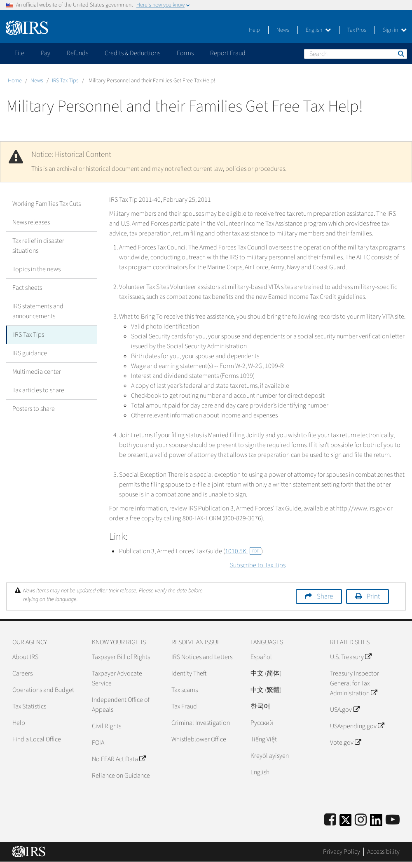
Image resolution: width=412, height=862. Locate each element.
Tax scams (184, 689)
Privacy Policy (341, 852)
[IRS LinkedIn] (376, 823)
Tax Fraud (184, 706)
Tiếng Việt (263, 739)
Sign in (395, 30)
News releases (31, 222)
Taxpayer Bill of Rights (121, 657)
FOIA (98, 742)
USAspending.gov (357, 726)
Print (373, 596)
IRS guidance (29, 353)
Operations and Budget (43, 689)
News (282, 30)
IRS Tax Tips (65, 81)
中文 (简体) (265, 673)
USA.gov (344, 709)
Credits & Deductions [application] (132, 53)
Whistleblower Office (198, 739)
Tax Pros (356, 30)
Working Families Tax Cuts (46, 203)
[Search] (355, 54)
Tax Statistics (29, 706)
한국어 (260, 706)
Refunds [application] (77, 53)
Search (400, 53)
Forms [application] (185, 53)
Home (15, 81)
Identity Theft (188, 673)
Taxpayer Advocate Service (117, 678)
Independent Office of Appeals (121, 704)
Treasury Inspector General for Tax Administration (354, 683)
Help (254, 30)
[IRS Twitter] (345, 823)
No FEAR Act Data (118, 759)
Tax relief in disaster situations (38, 245)
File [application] (19, 53)
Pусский (261, 722)
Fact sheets (27, 287)
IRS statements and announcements (37, 311)
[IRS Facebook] (330, 820)
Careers (22, 673)
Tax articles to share (38, 390)
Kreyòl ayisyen (269, 755)
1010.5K (243, 551)
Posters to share (33, 408)
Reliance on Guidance (121, 775)
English (318, 30)
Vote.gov (345, 742)
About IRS (25, 657)
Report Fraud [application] (228, 53)
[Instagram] (361, 820)
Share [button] (325, 596)
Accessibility (383, 852)
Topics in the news (36, 269)
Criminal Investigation (200, 722)
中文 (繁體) (265, 689)
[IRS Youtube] (393, 820)
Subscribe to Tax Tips (258, 565)
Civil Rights (106, 726)
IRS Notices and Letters (201, 657)
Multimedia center (36, 371)
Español (261, 657)
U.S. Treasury (350, 657)
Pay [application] (45, 53)
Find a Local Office (36, 739)
